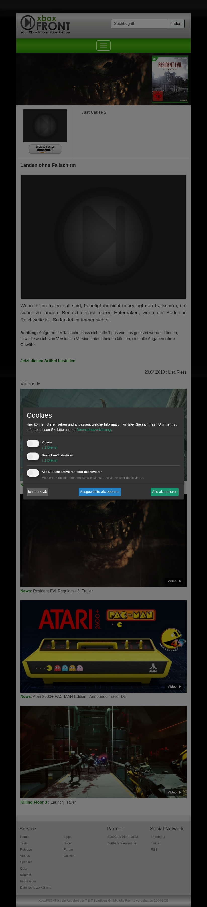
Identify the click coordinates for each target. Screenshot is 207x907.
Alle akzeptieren (164, 492)
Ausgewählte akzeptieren (99, 492)
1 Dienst (49, 448)
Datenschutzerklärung (93, 430)
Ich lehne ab (37, 492)
